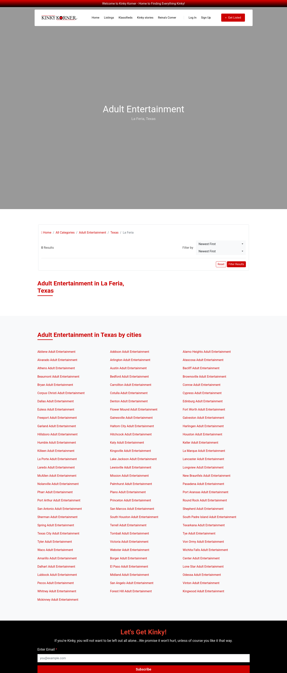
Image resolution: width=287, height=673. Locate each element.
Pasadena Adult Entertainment (203, 484)
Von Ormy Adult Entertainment (203, 541)
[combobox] (221, 244)
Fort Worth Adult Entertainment (204, 409)
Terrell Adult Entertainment (128, 525)
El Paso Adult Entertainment (129, 566)
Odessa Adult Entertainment (202, 575)
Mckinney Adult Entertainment (57, 599)
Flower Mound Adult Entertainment (134, 409)
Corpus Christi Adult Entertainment (61, 393)
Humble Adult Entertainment (56, 442)
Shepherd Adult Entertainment (203, 509)
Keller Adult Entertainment (200, 442)
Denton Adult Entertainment (129, 401)
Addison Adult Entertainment (129, 352)
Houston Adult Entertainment (202, 434)
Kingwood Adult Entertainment (203, 591)
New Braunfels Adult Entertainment (206, 475)
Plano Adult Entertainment (128, 492)
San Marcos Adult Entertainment (132, 509)
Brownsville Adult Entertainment (204, 376)
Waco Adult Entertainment (55, 550)
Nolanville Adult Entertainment (58, 484)
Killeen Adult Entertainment (56, 451)
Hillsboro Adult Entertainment (57, 434)
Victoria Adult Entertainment (129, 541)
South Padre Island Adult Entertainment (209, 517)
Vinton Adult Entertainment (201, 583)
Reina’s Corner (167, 17)
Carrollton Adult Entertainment (130, 385)
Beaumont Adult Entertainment (58, 376)
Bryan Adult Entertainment (55, 385)
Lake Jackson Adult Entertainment (133, 459)
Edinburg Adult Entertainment (203, 401)
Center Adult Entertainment (201, 558)
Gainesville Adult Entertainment (131, 418)
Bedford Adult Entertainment (129, 376)
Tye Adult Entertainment (199, 533)
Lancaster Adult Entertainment (203, 459)
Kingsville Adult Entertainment (130, 451)
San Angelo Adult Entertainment (132, 583)
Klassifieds (126, 17)
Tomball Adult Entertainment (129, 533)
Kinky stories (145, 17)
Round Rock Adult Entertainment (205, 500)
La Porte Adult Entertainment (57, 459)
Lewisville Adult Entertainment (130, 467)
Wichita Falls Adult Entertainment (205, 550)
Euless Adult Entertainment (55, 409)
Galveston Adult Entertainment (203, 418)
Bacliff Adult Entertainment (201, 368)
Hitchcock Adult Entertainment (131, 434)
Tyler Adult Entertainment (54, 541)
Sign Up (206, 17)
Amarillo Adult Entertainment (57, 558)
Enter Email (47, 649)
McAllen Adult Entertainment (56, 475)
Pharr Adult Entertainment (55, 492)
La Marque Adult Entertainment (204, 451)
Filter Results (236, 264)
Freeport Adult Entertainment (57, 418)
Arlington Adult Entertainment (130, 360)
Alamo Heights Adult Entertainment (207, 352)
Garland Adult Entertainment (56, 426)
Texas (114, 232)
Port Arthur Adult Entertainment (58, 500)
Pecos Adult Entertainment (55, 583)
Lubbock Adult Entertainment (57, 575)
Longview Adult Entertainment (203, 467)
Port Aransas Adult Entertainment (205, 492)
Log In (190, 17)
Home (95, 17)
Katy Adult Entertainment (127, 442)
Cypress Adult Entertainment (202, 393)
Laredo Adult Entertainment (56, 467)
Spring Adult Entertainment (55, 525)
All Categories (65, 232)
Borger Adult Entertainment (128, 558)
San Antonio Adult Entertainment (59, 509)
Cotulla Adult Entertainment (129, 393)
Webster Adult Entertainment (129, 550)
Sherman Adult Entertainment (57, 517)
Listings (109, 17)
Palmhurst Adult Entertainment (131, 484)
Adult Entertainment (92, 232)
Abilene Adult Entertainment (56, 352)
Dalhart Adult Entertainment (56, 566)
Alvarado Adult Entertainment (57, 360)
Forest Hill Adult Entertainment (131, 591)
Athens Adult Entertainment (56, 368)
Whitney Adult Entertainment (56, 591)
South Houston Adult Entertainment (134, 517)
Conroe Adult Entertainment (201, 385)
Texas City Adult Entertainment (58, 533)
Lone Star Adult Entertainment (203, 566)
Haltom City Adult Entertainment (132, 426)
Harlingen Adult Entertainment (203, 426)
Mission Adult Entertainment (129, 475)
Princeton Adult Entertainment (130, 500)
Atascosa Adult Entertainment (203, 360)
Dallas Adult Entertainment (55, 401)
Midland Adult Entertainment (129, 575)
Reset (221, 264)
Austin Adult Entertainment (128, 368)
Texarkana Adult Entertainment (204, 525)
